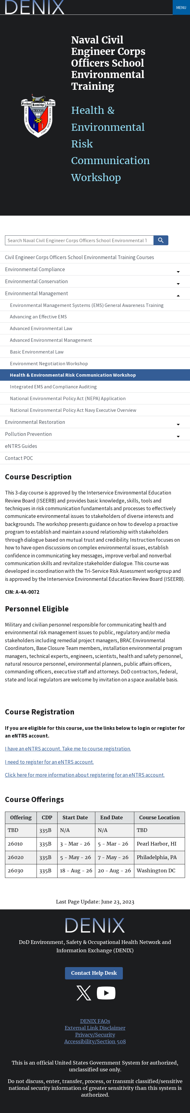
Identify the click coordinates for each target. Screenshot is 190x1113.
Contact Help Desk (94, 973)
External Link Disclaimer (95, 1028)
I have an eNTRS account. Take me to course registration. (68, 748)
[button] (95, 269)
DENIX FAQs (95, 1021)
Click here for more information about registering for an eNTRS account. (85, 775)
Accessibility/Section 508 (95, 1042)
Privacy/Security (95, 1035)
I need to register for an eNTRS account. (49, 762)
